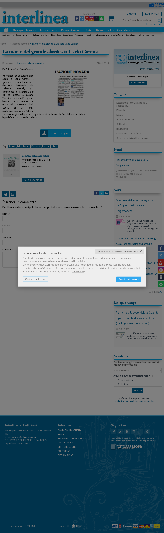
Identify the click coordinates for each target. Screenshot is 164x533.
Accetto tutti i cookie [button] (129, 279)
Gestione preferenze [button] (35, 279)
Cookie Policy (78, 271)
